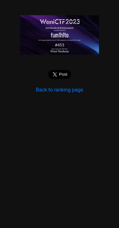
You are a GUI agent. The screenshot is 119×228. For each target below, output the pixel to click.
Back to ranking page (59, 90)
